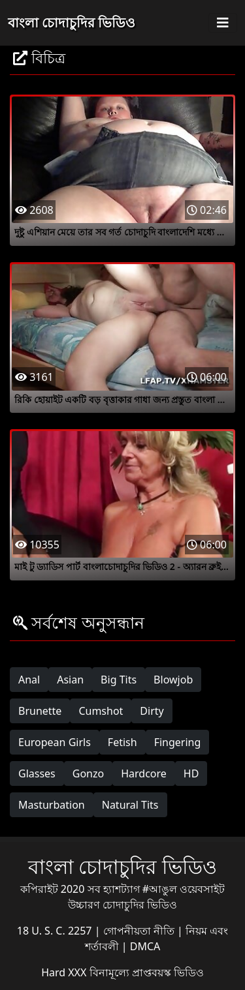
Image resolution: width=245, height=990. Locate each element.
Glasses (37, 773)
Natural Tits (130, 805)
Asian (70, 679)
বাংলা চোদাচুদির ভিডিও (71, 22)
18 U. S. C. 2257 (56, 930)
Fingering (177, 742)
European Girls (54, 742)
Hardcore (144, 773)
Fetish (122, 742)
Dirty (151, 711)
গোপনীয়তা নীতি (140, 930)
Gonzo (88, 773)
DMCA (145, 946)
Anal (29, 679)
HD (191, 773)
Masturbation (51, 805)
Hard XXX (65, 972)
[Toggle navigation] (222, 23)
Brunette (39, 711)
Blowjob (173, 679)
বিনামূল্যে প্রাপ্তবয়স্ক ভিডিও (147, 972)
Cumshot (100, 711)
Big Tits (119, 679)
